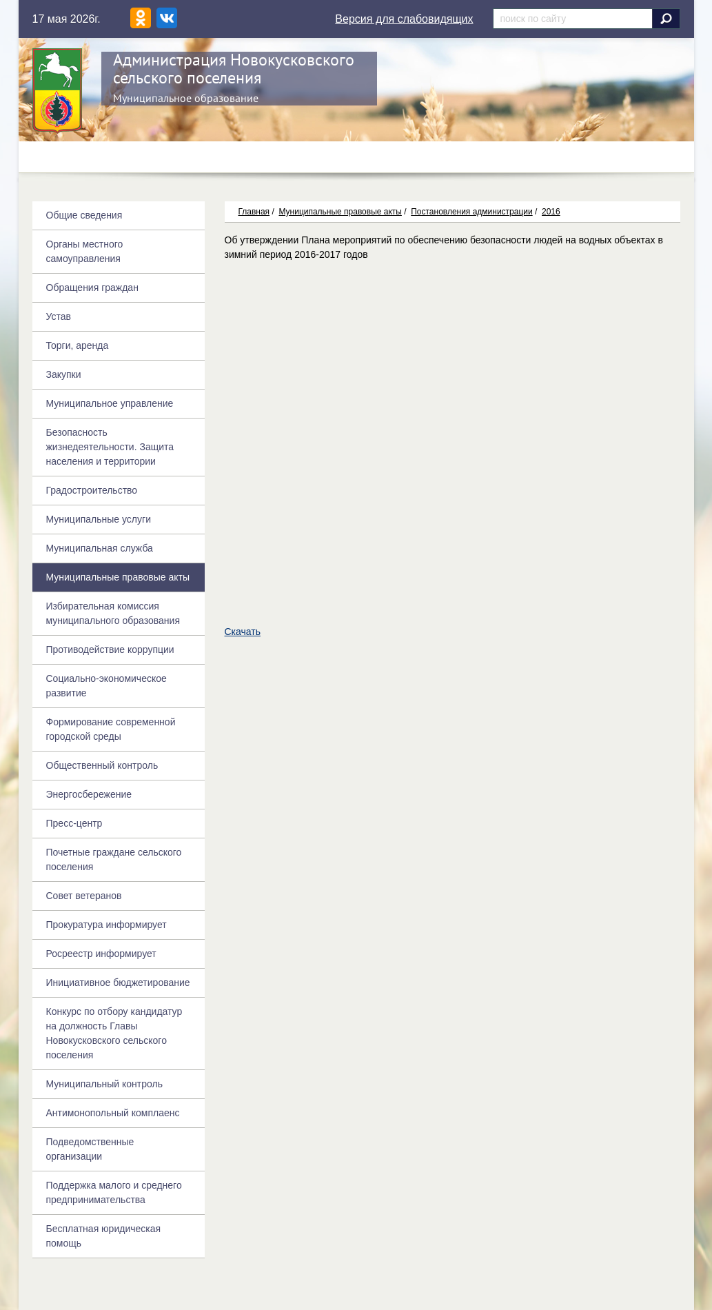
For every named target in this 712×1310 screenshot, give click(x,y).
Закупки (63, 374)
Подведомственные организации (90, 1149)
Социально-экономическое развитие (106, 685)
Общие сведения (84, 215)
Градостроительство (92, 490)
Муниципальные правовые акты (339, 211)
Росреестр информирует (101, 953)
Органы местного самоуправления (84, 251)
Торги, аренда (77, 345)
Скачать (243, 631)
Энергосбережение (89, 794)
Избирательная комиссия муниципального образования (113, 613)
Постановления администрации (471, 211)
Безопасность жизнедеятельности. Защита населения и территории (110, 447)
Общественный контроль (102, 765)
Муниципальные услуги (98, 519)
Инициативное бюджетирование (118, 982)
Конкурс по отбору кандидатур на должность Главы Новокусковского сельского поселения (114, 1033)
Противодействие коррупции (110, 649)
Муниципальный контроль (104, 1083)
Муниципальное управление (110, 403)
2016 (551, 211)
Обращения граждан (92, 287)
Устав (58, 316)
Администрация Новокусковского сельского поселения (233, 68)
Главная (254, 211)
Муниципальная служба (99, 548)
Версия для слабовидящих (404, 19)
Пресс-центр (74, 823)
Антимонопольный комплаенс (113, 1112)
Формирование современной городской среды (111, 729)
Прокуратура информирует (106, 924)
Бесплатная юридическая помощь (103, 1236)
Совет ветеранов (84, 895)
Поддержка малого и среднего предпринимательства (114, 1192)
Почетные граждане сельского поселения (114, 859)
